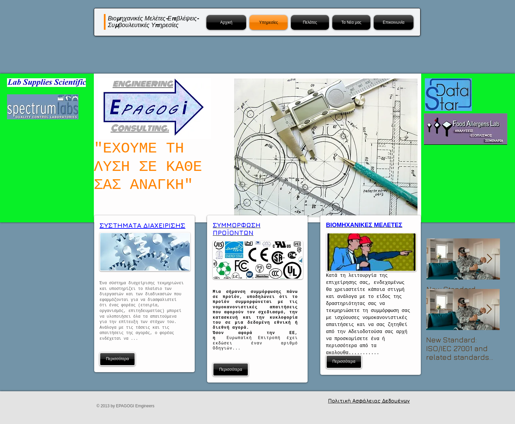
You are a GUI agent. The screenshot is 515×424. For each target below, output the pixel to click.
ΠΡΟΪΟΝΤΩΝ (233, 232)
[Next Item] (489, 259)
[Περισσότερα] (117, 359)
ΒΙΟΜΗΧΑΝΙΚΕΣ (349, 225)
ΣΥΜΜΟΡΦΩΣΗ (237, 225)
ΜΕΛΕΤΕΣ (387, 225)
